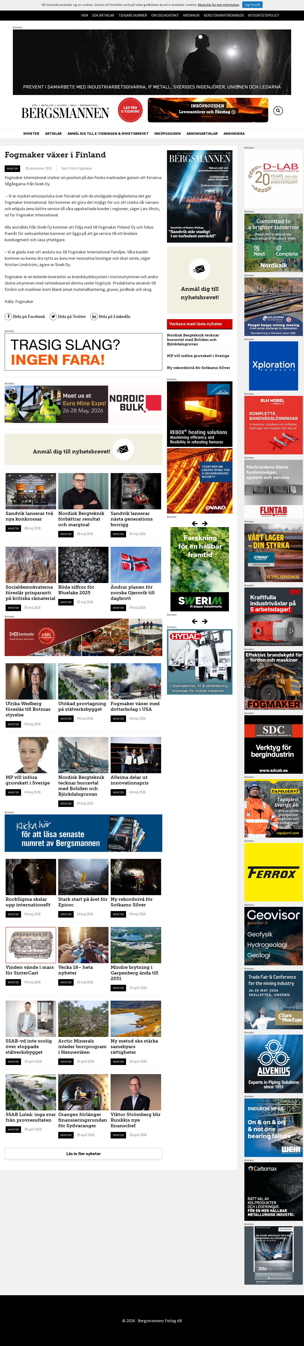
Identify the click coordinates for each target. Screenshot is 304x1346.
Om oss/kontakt (165, 15)
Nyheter (31, 133)
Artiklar (53, 133)
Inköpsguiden (167, 133)
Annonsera (234, 133)
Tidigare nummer (132, 15)
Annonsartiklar (202, 133)
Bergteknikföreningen (224, 15)
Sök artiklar (103, 15)
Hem (84, 15)
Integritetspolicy (263, 15)
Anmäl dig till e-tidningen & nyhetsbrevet (108, 133)
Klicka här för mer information (218, 5)
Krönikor (191, 15)
